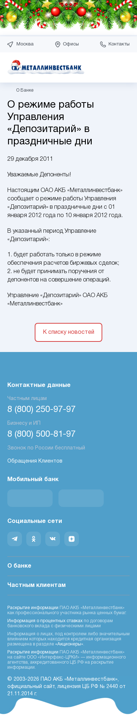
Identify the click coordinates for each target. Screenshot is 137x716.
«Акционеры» (69, 644)
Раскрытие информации (32, 608)
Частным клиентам (68, 585)
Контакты (119, 44)
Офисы (71, 44)
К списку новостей (68, 332)
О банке (68, 566)
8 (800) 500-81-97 (41, 435)
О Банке (25, 90)
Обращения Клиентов (34, 461)
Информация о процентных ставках (45, 621)
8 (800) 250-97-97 (41, 410)
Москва (25, 44)
